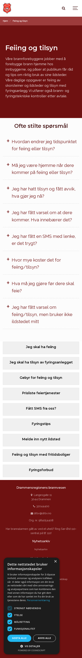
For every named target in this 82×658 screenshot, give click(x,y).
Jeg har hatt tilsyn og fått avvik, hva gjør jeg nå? (44, 192)
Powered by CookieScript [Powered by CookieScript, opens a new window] (31, 650)
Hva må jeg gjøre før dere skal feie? (43, 287)
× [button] (55, 561)
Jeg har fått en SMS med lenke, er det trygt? (44, 240)
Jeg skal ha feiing (41, 347)
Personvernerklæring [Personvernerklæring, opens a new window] (38, 600)
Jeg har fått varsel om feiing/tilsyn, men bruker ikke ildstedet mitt (42, 314)
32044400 (41, 506)
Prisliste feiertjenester (41, 393)
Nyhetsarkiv (41, 549)
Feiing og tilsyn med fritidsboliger (41, 455)
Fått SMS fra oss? (41, 408)
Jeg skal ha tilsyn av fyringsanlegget (41, 362)
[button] (31, 646)
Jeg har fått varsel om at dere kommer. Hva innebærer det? (42, 216)
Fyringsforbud (41, 470)
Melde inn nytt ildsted (41, 439)
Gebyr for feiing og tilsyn (41, 378)
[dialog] (32, 606)
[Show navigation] (75, 8)
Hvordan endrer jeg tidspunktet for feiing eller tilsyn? (44, 145)
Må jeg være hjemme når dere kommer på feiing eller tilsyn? (43, 169)
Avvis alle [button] (44, 638)
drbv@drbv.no (41, 513)
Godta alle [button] (19, 638)
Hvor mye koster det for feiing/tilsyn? (36, 263)
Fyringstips (41, 424)
